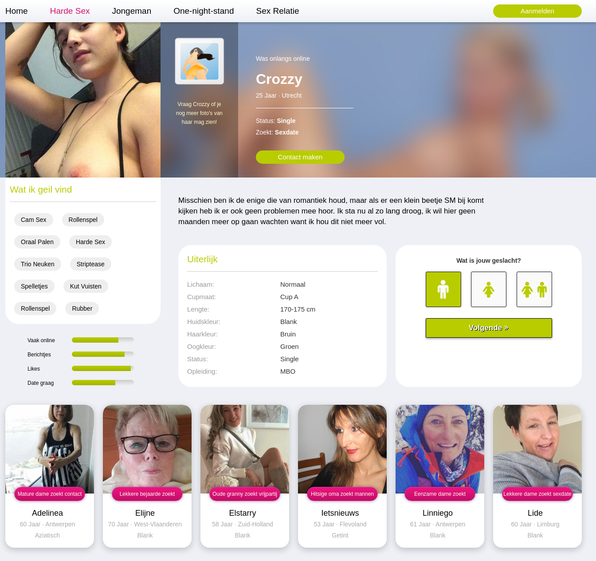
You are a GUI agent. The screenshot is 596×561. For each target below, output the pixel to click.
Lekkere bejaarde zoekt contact (147, 496)
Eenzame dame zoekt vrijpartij (440, 496)
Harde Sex (70, 11)
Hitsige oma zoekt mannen (342, 494)
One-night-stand (203, 11)
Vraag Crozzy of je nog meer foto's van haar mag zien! (199, 113)
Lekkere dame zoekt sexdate (537, 494)
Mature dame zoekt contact (50, 494)
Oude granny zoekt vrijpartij (244, 494)
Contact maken (300, 157)
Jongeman (131, 11)
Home (16, 11)
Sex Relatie (277, 11)
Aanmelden (537, 11)
